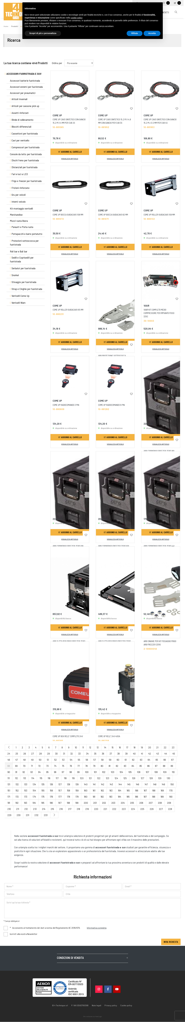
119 (73, 778)
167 (145, 790)
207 (151, 802)
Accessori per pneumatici (22, 92)
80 (102, 765)
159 (77, 790)
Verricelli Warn (17, 302)
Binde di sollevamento (21, 119)
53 (63, 759)
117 (57, 778)
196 (51, 802)
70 (24, 765)
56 (87, 759)
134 (34, 784)
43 (157, 753)
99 (78, 772)
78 (86, 765)
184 (119, 796)
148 (154, 784)
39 (126, 753)
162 (102, 790)
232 (36, 815)
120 (81, 778)
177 (59, 796)
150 (172, 784)
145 (128, 784)
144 (120, 784)
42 (149, 753)
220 (96, 808)
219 (87, 808)
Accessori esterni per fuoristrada (26, 86)
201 (95, 802)
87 (156, 765)
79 (94, 765)
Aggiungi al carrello (70, 151)
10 (76, 747)
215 (52, 808)
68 (8, 765)
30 (56, 753)
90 (8, 772)
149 (163, 784)
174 (34, 796)
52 (55, 759)
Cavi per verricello (19, 140)
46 (8, 759)
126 (133, 778)
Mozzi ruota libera (19, 220)
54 (71, 759)
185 (128, 796)
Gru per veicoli (18, 194)
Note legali (96, 1005)
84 (133, 765)
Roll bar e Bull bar (18, 251)
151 (8, 790)
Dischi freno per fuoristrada (24, 160)
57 (94, 759)
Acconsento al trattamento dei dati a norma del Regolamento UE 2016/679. (58, 928)
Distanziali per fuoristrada (24, 167)
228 (170, 808)
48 (24, 759)
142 (102, 784)
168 (153, 790)
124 (116, 778)
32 (71, 753)
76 (71, 765)
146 (137, 784)
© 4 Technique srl (60, 1005)
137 (59, 784)
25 (17, 753)
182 (102, 796)
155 (42, 790)
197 (59, 802)
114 (32, 778)
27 (32, 753)
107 (147, 772)
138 (68, 784)
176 (51, 796)
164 (119, 790)
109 (164, 772)
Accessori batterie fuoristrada (25, 80)
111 (8, 778)
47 (16, 759)
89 (172, 765)
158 (68, 790)
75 (63, 765)
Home (6, 26)
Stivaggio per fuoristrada (23, 282)
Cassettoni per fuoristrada (24, 133)
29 (48, 753)
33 (79, 753)
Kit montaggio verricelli (21, 208)
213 (34, 808)
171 (8, 796)
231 (27, 815)
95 (47, 772)
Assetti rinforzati (19, 112)
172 (17, 796)
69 (16, 765)
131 (8, 784)
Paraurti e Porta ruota (21, 227)
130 (168, 778)
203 (113, 802)
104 (121, 772)
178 (68, 796)
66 (165, 759)
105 (130, 772)
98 (70, 772)
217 (69, 808)
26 (24, 753)
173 (25, 796)
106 (138, 772)
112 (16, 778)
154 (34, 790)
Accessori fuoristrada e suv (23, 73)
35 (95, 753)
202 (104, 802)
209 (169, 802)
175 (42, 796)
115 (41, 778)
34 (87, 753)
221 (105, 808)
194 (34, 802)
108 (156, 772)
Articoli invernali (18, 99)
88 (164, 765)
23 (173, 747)
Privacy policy (111, 1005)
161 (94, 790)
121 (90, 778)
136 (51, 784)
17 (127, 747)
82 (117, 765)
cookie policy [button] (76, 18)
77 (78, 765)
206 (141, 802)
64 (149, 759)
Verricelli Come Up (20, 295)
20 (149, 747)
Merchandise (16, 214)
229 (9, 815)
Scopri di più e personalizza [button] (42, 33)
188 (153, 796)
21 (157, 747)
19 (142, 747)
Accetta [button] (152, 33)
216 (61, 808)
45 (173, 753)
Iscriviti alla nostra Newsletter (23, 934)
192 (17, 802)
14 (105, 747)
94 (39, 772)
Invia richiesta (171, 942)
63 (141, 759)
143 (111, 784)
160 (85, 790)
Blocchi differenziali (20, 126)
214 (43, 808)
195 (42, 802)
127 (142, 778)
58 (102, 759)
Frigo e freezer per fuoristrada (26, 181)
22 (165, 747)
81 (109, 765)
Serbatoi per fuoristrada (22, 268)
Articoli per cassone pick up (24, 106)
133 (25, 784)
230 (18, 815)
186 (136, 796)
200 (86, 802)
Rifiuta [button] (134, 33)
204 (123, 802)
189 (162, 796)
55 (79, 759)
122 (98, 778)
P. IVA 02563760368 (79, 1005)
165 (128, 790)
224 (133, 808)
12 (90, 747)
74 (55, 765)
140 (85, 784)
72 (39, 765)
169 (162, 790)
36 (103, 753)
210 (9, 808)
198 (68, 802)
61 (126, 759)
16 (120, 747)
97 (63, 772)
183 (110, 796)
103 (112, 772)
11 (83, 747)
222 (114, 808)
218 (78, 808)
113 (24, 778)
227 (161, 808)
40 (134, 753)
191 (8, 802)
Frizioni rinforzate (19, 187)
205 (132, 802)
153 (25, 790)
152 (17, 790)
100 (86, 772)
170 (170, 790)
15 (112, 747)
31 (64, 753)
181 (94, 796)
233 (46, 815)
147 (146, 784)
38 (118, 753)
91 (16, 772)
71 (32, 765)
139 (77, 784)
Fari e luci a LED (19, 174)
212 (26, 808)
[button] (132, 281)
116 (49, 778)
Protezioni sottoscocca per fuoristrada (24, 242)
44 (165, 753)
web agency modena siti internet (92, 1017)
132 (17, 784)
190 (170, 796)
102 (103, 772)
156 (51, 790)
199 (76, 802)
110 (173, 772)
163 (110, 790)
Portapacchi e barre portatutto (26, 233)
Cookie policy (126, 1005)
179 (77, 796)
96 (55, 772)
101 (95, 772)
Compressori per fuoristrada (25, 147)
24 (8, 753)
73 (47, 765)
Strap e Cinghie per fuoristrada (26, 288)
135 (42, 784)
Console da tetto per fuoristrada (26, 154)
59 (110, 759)
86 (148, 765)
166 (136, 790)
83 (125, 765)
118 (65, 778)
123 (107, 778)
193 (25, 802)
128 (151, 778)
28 (40, 753)
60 (118, 759)
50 (40, 759)
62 (133, 759)
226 (152, 808)
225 (142, 808)
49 (32, 759)
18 (134, 747)
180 (85, 796)
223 (124, 808)
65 (157, 759)
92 (24, 772)
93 (31, 772)
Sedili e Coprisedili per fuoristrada (21, 259)
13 (98, 747)
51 (48, 759)
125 (125, 778)
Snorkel (14, 275)
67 (172, 759)
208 (160, 802)
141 (94, 784)
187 (145, 796)
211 (17, 808)
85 (141, 765)
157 (59, 790)
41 (142, 753)
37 (111, 753)
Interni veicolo (18, 201)
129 (159, 778)
